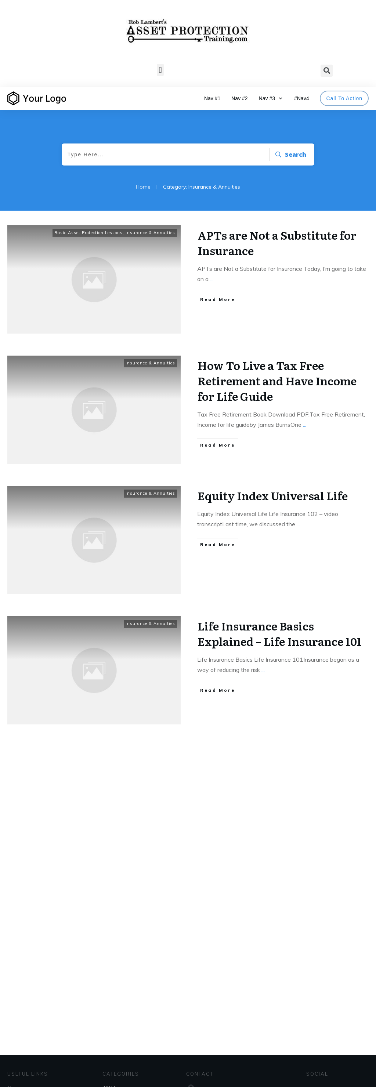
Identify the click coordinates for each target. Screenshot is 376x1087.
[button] (160, 70)
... (211, 279)
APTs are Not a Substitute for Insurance (277, 242)
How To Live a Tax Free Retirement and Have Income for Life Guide (277, 380)
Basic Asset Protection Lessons (88, 232)
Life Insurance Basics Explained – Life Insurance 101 (280, 633)
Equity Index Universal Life (273, 495)
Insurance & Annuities (150, 232)
